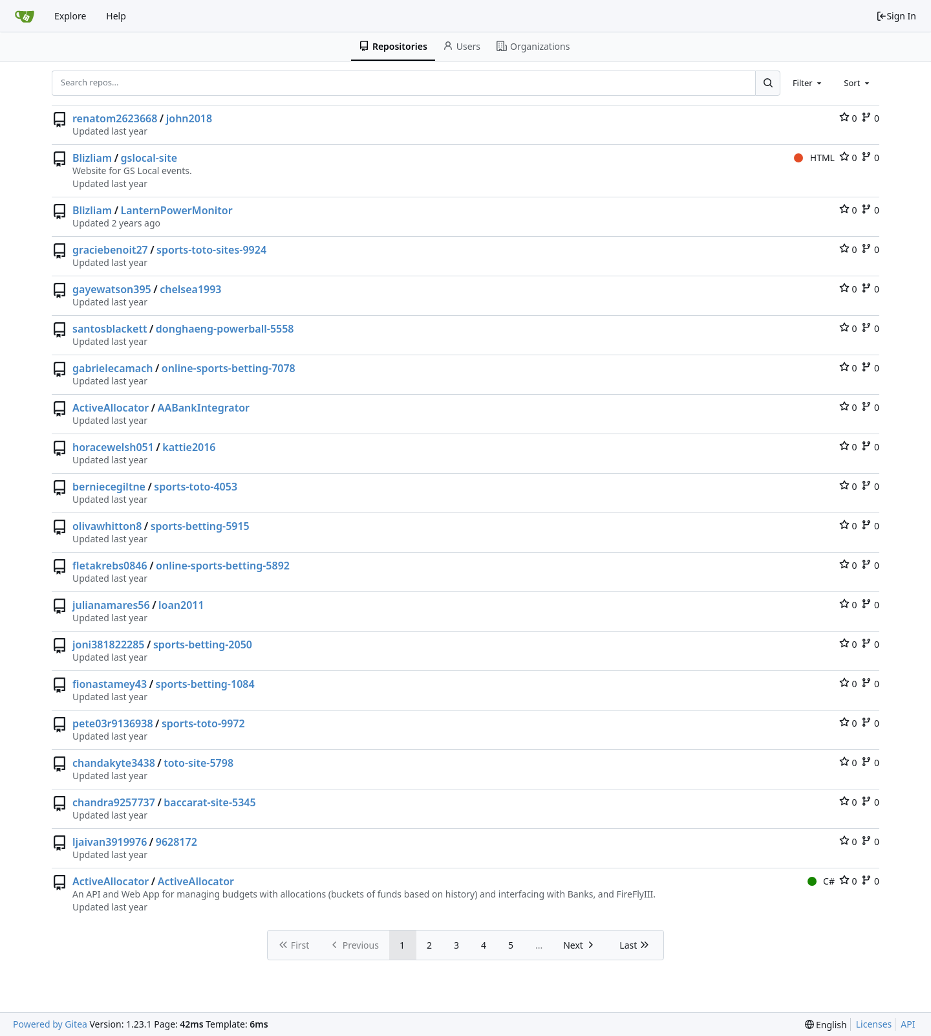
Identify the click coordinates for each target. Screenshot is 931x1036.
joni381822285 (108, 644)
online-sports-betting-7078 (228, 368)
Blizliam (92, 157)
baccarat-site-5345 (209, 802)
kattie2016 (188, 447)
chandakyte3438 (113, 762)
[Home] (24, 16)
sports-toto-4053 (195, 486)
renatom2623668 (114, 118)
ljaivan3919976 (109, 841)
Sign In (896, 16)
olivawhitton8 (107, 526)
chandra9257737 (113, 802)
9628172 (176, 841)
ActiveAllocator (110, 407)
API (908, 1024)
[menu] (826, 1025)
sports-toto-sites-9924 (211, 249)
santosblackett (109, 328)
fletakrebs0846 (109, 565)
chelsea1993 (190, 289)
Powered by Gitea (50, 1024)
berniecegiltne (108, 486)
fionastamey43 (109, 684)
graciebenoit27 (110, 249)
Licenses (874, 1024)
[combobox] (808, 83)
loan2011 (181, 605)
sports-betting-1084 (205, 684)
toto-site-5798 (198, 762)
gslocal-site (149, 157)
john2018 (189, 118)
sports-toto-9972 (203, 723)
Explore (70, 16)
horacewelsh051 (113, 447)
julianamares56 (111, 605)
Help (116, 16)
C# (821, 881)
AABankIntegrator (204, 407)
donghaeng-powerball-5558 (225, 328)
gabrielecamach (112, 368)
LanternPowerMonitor (177, 210)
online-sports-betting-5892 (223, 565)
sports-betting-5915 (200, 526)
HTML (814, 157)
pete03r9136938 (112, 723)
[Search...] (767, 83)
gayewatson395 (111, 289)
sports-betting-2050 (202, 644)
